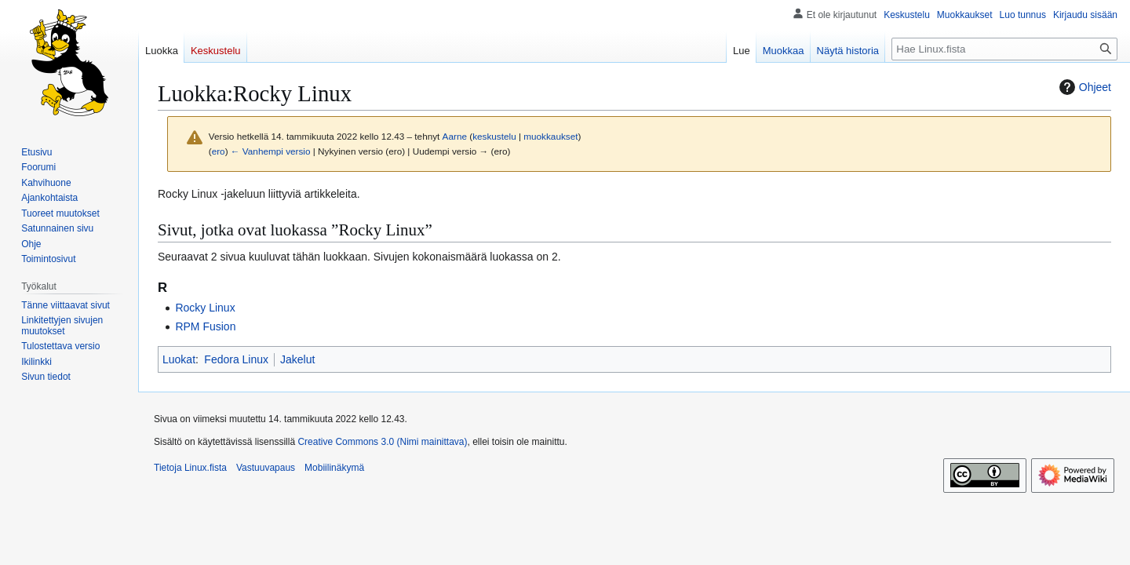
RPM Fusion (205, 326)
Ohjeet (1083, 87)
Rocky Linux (205, 307)
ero (218, 151)
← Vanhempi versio (271, 151)
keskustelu (494, 136)
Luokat (178, 359)
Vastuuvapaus (265, 467)
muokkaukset (550, 136)
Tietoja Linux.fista (190, 467)
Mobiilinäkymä (334, 467)
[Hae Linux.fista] (1004, 49)
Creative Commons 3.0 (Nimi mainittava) (382, 441)
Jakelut (297, 359)
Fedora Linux (236, 359)
